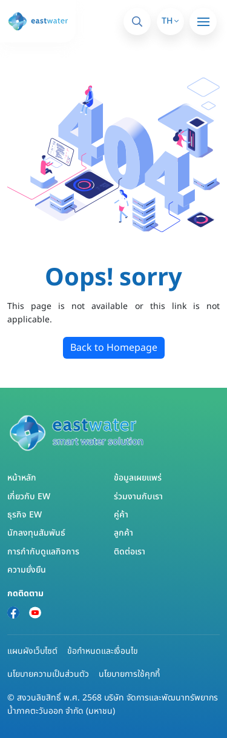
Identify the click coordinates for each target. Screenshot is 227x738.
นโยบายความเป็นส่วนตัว (48, 674)
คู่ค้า (121, 514)
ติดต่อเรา (129, 551)
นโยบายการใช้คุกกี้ (129, 674)
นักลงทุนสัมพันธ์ (36, 533)
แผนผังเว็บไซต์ (32, 651)
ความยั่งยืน (26, 569)
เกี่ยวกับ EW (28, 496)
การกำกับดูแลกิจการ (43, 551)
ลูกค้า (123, 533)
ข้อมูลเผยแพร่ (138, 477)
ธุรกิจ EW (24, 514)
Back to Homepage (113, 348)
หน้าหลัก (21, 477)
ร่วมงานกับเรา (138, 496)
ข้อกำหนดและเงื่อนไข (102, 651)
